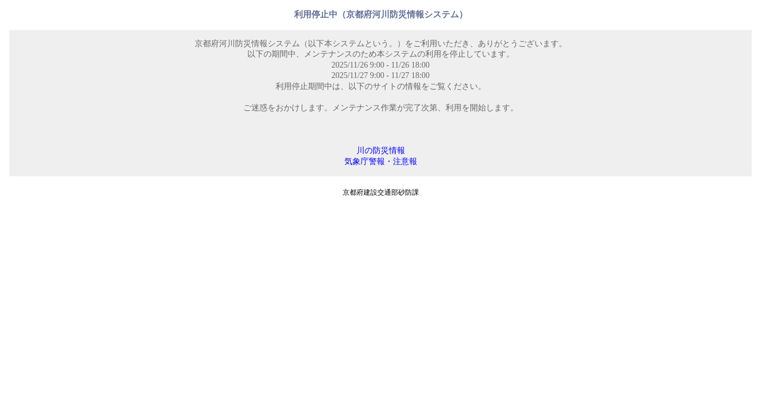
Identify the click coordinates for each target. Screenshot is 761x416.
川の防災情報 (381, 150)
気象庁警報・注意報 (380, 161)
